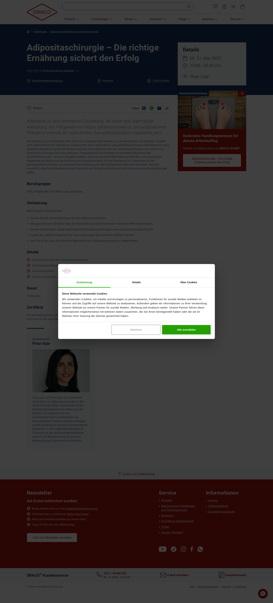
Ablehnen (136, 329)
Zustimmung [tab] (84, 282)
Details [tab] (136, 282)
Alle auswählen (186, 329)
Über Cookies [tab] (188, 282)
